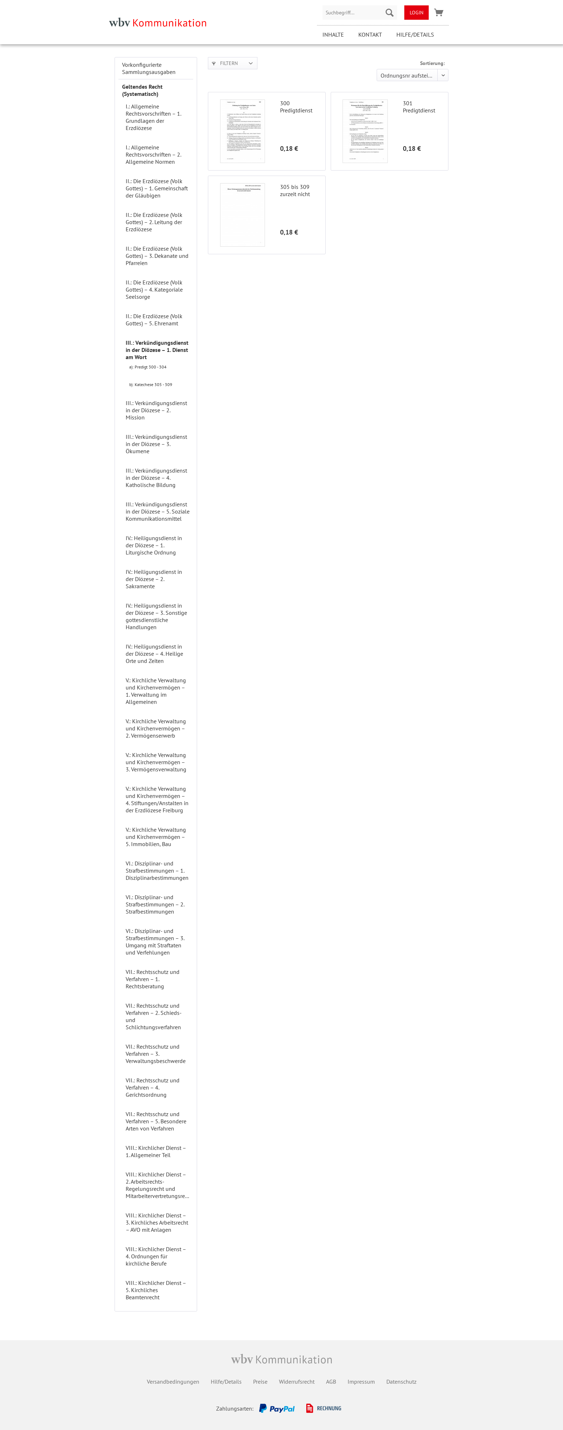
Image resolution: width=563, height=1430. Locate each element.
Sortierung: (432, 63)
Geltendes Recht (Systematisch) (142, 90)
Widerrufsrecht (297, 1381)
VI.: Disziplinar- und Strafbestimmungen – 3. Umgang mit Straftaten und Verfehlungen (155, 941)
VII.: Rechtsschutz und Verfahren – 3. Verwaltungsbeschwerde (156, 1053)
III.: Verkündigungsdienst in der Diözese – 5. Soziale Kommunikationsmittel (158, 511)
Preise (260, 1381)
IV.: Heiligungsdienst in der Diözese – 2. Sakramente (154, 579)
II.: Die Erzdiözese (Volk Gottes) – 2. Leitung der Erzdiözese (154, 222)
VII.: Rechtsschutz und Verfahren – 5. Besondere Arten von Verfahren (156, 1121)
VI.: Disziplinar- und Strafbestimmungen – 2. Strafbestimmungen (155, 904)
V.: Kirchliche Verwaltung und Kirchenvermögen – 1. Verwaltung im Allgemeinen (156, 691)
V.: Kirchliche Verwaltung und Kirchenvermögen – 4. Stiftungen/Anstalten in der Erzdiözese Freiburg (157, 799)
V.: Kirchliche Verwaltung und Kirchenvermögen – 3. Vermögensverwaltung (156, 762)
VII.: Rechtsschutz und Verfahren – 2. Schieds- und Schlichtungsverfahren (153, 1016)
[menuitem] (359, 12)
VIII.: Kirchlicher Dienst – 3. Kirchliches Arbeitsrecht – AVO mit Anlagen (157, 1222)
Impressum (361, 1381)
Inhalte (333, 34)
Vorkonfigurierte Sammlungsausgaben (149, 68)
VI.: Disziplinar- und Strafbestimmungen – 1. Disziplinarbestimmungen (157, 870)
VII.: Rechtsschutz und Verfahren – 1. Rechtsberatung (153, 979)
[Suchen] (389, 12)
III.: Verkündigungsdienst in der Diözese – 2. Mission (156, 410)
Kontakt (370, 34)
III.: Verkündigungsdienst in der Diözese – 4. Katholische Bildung (156, 477)
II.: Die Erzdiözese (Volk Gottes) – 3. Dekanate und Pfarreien (157, 255)
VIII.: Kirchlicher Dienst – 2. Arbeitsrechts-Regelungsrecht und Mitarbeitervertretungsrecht (159, 1185)
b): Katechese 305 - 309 (150, 384)
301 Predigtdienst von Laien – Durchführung (420, 106)
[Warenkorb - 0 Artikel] (438, 12)
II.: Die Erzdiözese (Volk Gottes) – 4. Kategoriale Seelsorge (154, 289)
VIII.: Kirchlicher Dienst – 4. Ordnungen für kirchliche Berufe (156, 1256)
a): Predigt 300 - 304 (148, 367)
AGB (331, 1381)
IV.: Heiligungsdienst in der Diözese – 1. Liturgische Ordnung (154, 545)
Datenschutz (401, 1381)
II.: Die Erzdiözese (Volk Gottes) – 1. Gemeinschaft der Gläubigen (157, 188)
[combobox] (359, 12)
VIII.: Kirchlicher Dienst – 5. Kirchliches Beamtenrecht (156, 1290)
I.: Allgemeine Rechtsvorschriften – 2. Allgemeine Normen (153, 154)
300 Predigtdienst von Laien (296, 106)
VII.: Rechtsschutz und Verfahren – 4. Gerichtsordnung (153, 1087)
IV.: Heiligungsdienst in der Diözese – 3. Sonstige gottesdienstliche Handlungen (156, 616)
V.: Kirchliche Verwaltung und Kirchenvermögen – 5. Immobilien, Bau (156, 837)
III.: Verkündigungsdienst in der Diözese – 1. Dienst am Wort (157, 350)
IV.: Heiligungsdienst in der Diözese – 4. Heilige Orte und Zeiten (154, 653)
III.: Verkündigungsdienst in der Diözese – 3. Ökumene (156, 444)
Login (416, 12)
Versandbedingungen (173, 1381)
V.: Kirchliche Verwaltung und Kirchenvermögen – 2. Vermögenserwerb (156, 728)
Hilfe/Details (415, 34)
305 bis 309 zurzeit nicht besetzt (295, 190)
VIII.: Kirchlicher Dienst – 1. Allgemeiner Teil (156, 1151)
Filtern (225, 63)
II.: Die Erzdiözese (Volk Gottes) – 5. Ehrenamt (154, 319)
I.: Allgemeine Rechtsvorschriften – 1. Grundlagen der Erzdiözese (153, 117)
